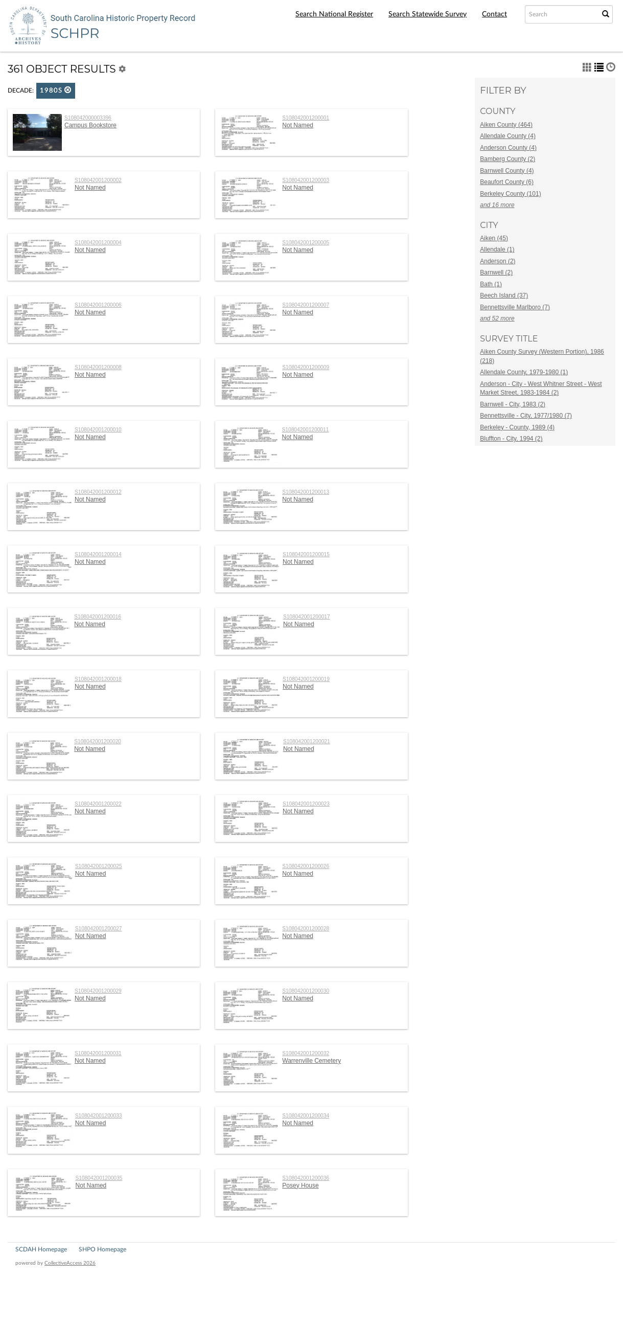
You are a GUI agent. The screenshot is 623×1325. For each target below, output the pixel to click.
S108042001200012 (98, 492)
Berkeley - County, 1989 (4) (517, 427)
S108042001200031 (98, 1053)
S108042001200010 (98, 429)
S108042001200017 (306, 617)
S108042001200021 (306, 741)
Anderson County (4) (508, 147)
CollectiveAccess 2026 (70, 1263)
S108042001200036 (305, 1178)
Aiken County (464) (506, 124)
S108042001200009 (305, 367)
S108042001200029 (98, 991)
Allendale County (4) (508, 136)
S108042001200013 (305, 492)
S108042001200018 (98, 679)
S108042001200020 (97, 741)
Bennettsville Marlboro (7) (515, 307)
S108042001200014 (98, 554)
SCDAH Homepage (41, 1249)
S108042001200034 (305, 1115)
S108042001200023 (306, 804)
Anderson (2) (497, 261)
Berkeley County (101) (510, 193)
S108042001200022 (98, 804)
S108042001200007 (305, 305)
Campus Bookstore (90, 125)
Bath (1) (491, 284)
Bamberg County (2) (507, 159)
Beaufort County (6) (507, 182)
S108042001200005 (305, 242)
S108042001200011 (305, 429)
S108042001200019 (306, 679)
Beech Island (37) (504, 295)
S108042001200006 (98, 305)
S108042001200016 (97, 617)
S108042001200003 (305, 180)
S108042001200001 (305, 118)
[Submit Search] (605, 14)
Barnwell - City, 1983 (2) (512, 404)
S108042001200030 (305, 991)
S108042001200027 (98, 928)
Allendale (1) (497, 249)
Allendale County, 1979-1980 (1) (524, 372)
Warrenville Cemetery (311, 1060)
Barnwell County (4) (507, 170)
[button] (68, 89)
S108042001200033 (98, 1115)
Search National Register (334, 14)
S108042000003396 (87, 118)
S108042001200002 (98, 180)
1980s (56, 90)
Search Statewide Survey (427, 14)
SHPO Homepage (102, 1249)
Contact (494, 14)
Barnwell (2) (496, 272)
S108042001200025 (98, 866)
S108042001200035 (99, 1178)
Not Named (297, 125)
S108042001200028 (305, 928)
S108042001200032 (305, 1053)
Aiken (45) (494, 238)
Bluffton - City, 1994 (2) (511, 438)
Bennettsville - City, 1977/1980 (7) (526, 415)
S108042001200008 (98, 367)
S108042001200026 (305, 866)
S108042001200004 (98, 242)
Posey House (300, 1185)
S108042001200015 (306, 554)
